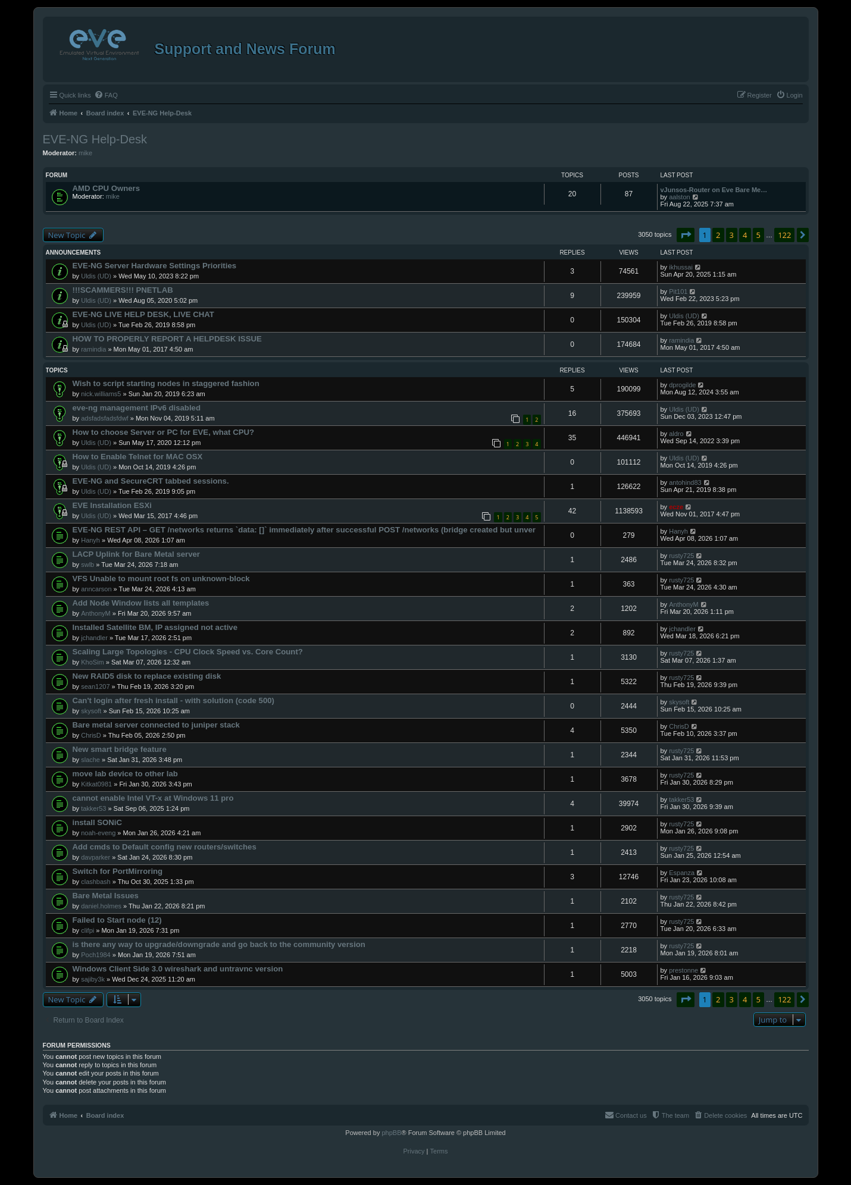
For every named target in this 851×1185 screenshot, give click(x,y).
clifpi (87, 930)
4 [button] (745, 235)
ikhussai (681, 267)
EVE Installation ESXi (112, 505)
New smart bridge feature (120, 749)
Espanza (681, 872)
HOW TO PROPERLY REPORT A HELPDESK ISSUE (167, 338)
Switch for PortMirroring (118, 871)
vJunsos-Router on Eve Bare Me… (714, 189)
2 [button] (718, 235)
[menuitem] (106, 95)
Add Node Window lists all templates (141, 602)
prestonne (683, 970)
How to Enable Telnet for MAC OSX (138, 456)
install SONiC (98, 822)
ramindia (93, 349)
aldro (676, 433)
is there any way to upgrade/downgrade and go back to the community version (219, 944)
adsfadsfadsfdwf (105, 418)
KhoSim (92, 662)
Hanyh (90, 540)
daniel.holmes (101, 906)
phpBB (391, 1132)
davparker (95, 857)
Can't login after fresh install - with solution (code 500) (173, 700)
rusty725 (681, 555)
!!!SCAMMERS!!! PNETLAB (123, 290)
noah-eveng (98, 832)
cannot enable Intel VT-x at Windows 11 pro (153, 798)
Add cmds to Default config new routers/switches (164, 846)
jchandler (94, 637)
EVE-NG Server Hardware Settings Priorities (155, 265)
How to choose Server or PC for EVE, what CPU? (164, 432)
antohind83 (685, 482)
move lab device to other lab (125, 773)
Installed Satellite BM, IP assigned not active (155, 627)
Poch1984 (96, 954)
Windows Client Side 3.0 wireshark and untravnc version (178, 968)
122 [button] (784, 235)
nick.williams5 (101, 393)
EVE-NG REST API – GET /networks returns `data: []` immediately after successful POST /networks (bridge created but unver (304, 529)
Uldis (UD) (96, 276)
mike (85, 152)
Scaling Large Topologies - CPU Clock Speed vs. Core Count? (188, 651)
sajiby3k (93, 979)
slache (90, 759)
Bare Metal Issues (106, 895)
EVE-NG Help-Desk (95, 139)
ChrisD (91, 735)
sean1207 (95, 686)
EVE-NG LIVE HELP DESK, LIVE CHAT (143, 314)
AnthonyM (96, 613)
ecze (676, 506)
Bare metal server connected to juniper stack (156, 724)
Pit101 (678, 291)
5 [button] (758, 235)
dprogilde (682, 384)
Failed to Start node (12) (117, 920)
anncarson (96, 588)
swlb (87, 564)
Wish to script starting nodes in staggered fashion (166, 383)
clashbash (96, 881)
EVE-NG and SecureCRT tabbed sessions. (151, 480)
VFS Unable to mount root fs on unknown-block (161, 578)
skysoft (91, 710)
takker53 (93, 808)
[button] (685, 235)
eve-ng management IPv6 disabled (137, 407)
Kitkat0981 (96, 784)
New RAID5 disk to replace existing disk (147, 676)
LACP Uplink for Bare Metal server (137, 554)
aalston (679, 196)
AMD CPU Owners (106, 188)
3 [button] (732, 235)
